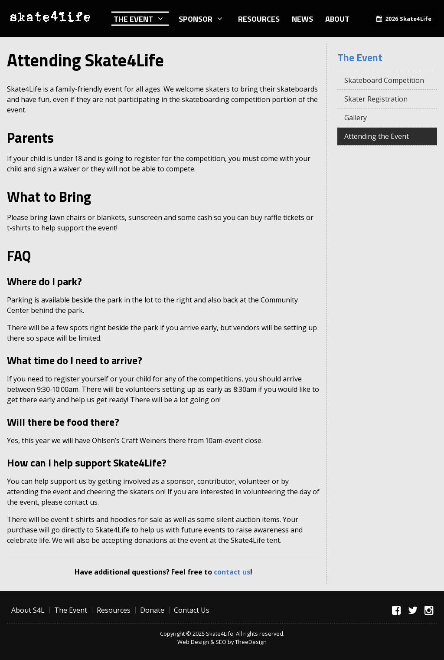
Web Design (193, 642)
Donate (152, 610)
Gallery (355, 117)
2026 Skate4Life (408, 19)
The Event (133, 18)
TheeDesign (251, 642)
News (302, 18)
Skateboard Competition (384, 80)
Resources (259, 18)
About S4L (28, 610)
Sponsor (195, 18)
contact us (232, 572)
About (337, 18)
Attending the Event (376, 136)
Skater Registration (376, 99)
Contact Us (191, 610)
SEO (220, 642)
